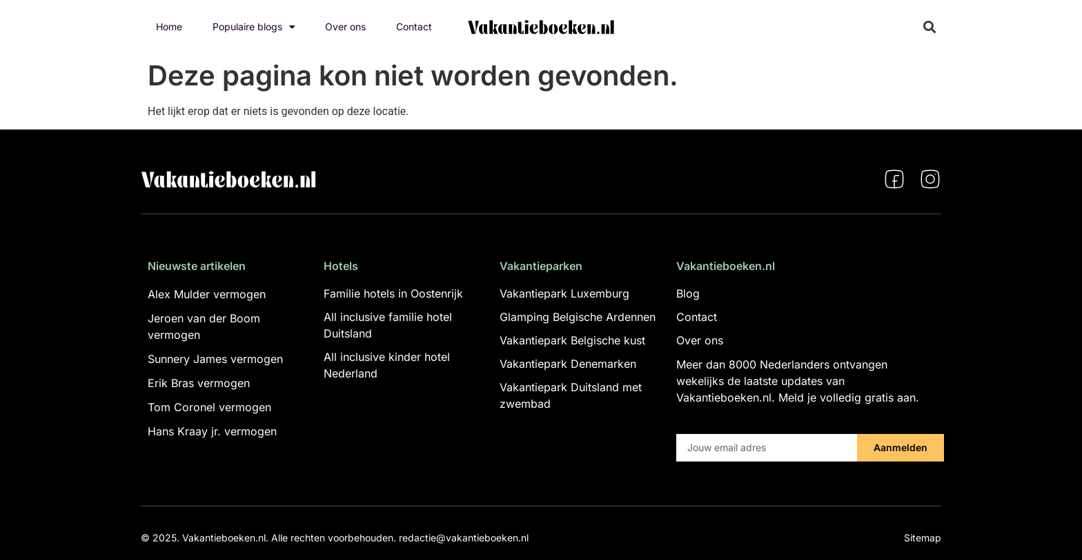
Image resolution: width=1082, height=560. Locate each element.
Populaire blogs (254, 27)
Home (169, 26)
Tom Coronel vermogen (209, 407)
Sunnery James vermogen (215, 359)
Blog (688, 293)
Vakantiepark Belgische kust (572, 340)
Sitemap (922, 537)
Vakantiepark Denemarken (568, 364)
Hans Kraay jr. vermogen (212, 431)
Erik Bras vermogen (199, 383)
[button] (929, 27)
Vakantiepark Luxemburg (564, 293)
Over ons (345, 26)
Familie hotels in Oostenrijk (393, 293)
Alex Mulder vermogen (207, 294)
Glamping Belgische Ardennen (578, 317)
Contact (414, 26)
